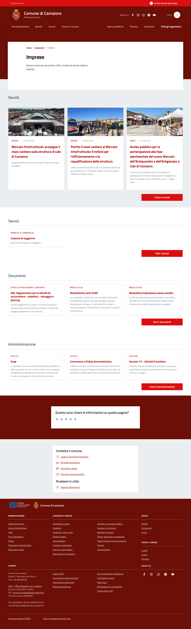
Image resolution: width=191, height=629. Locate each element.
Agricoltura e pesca (61, 523)
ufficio (14, 356)
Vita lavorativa (103, 549)
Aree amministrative (17, 528)
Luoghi (144, 550)
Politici (11, 541)
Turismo (134, 26)
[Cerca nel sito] (177, 15)
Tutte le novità (162, 197)
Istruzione (149, 26)
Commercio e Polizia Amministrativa (91, 361)
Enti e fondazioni (15, 536)
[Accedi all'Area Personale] (163, 3)
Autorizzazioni (59, 541)
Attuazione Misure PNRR (19, 618)
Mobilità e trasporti (105, 532)
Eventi (144, 554)
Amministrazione (20, 26)
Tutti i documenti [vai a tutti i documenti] (162, 322)
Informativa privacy (105, 578)
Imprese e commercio (22, 232)
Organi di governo (16, 523)
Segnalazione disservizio (63, 582)
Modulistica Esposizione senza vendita (151, 293)
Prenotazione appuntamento (65, 578)
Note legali (102, 582)
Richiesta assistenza (62, 586)
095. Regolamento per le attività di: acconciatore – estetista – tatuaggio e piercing (32, 296)
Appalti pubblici (59, 536)
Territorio (145, 559)
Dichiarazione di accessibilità (109, 586)
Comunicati (146, 528)
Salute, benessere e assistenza (111, 536)
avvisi (132, 140)
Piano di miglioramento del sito (57, 618)
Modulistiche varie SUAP (84, 293)
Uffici (10, 532)
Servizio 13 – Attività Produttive (147, 361)
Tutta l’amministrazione (162, 387)
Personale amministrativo (19, 545)
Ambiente (57, 528)
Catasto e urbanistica (62, 545)
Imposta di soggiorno (23, 238)
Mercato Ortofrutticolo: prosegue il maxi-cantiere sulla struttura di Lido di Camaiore (36, 151)
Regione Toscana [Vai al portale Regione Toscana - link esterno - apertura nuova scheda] (17, 3)
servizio (133, 356)
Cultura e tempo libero (62, 549)
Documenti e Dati (16, 549)
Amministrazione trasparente (110, 573)
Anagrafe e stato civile (63, 532)
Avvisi (144, 532)
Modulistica (76, 287)
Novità (38, 26)
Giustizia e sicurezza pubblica (110, 523)
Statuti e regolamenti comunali (28, 287)
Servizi (52, 26)
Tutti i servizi (162, 253)
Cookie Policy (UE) (105, 591)
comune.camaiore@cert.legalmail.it (28, 592)
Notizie (145, 523)
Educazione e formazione (64, 553)
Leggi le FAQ (58, 573)
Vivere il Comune (70, 26)
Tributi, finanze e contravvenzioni (111, 541)
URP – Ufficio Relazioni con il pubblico (25, 586)
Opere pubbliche (115, 26)
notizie (15, 140)
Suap (13, 361)
